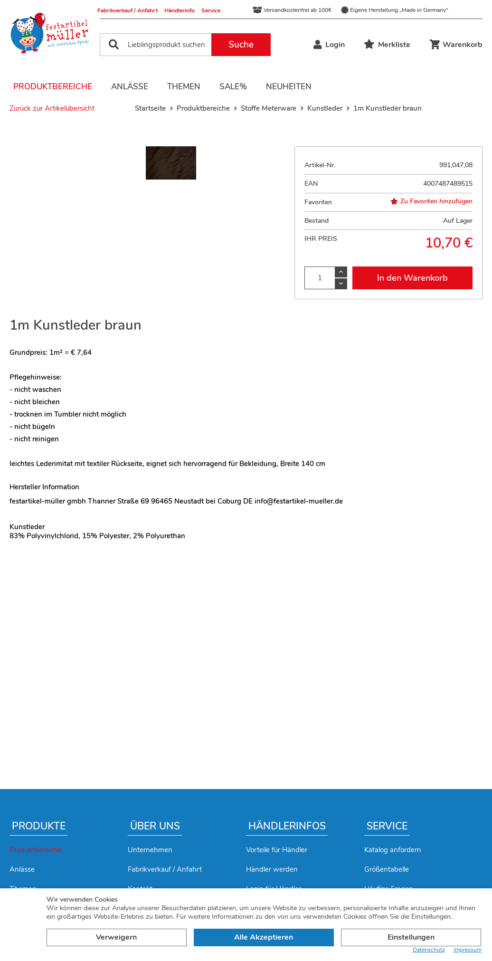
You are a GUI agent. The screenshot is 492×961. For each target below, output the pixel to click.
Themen (183, 86)
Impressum (468, 949)
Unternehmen (150, 850)
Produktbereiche (52, 86)
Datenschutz (429, 949)
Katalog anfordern (392, 850)
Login (329, 44)
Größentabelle (386, 869)
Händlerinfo (179, 10)
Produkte (39, 826)
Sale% (233, 86)
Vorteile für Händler (276, 850)
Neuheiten (289, 86)
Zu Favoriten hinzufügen (431, 201)
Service (210, 10)
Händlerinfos (287, 826)
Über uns (155, 826)
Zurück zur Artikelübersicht (52, 108)
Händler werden (272, 869)
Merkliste (387, 44)
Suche (241, 44)
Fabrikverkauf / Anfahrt (127, 10)
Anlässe (129, 86)
